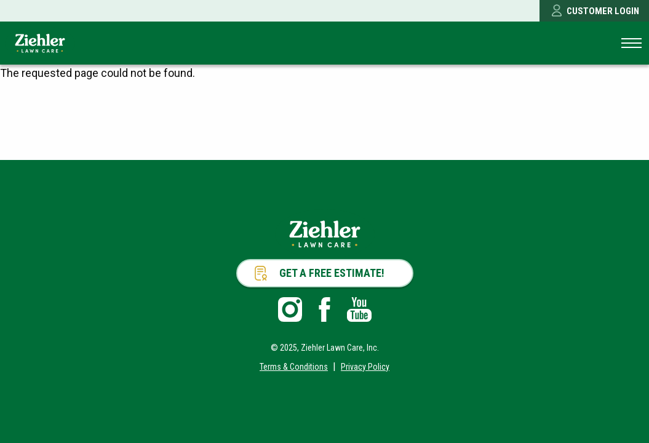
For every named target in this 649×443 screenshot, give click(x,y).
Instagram (290, 309)
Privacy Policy (365, 367)
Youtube (359, 309)
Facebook (325, 309)
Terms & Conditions (294, 367)
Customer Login (603, 11)
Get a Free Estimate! (331, 272)
